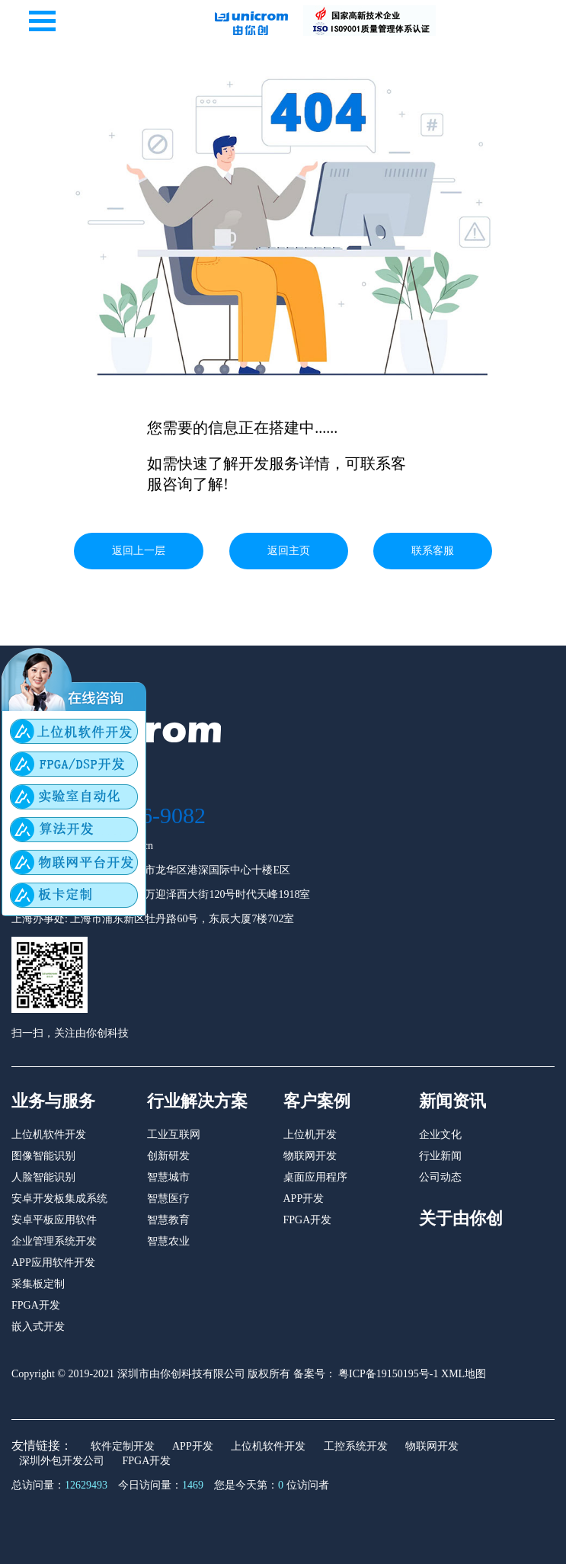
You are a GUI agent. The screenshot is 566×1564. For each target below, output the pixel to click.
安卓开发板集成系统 (59, 1198)
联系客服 (432, 550)
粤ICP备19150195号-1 (387, 1374)
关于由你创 (461, 1218)
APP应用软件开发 (53, 1262)
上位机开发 (310, 1134)
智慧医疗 (168, 1198)
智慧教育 (168, 1220)
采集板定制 (38, 1284)
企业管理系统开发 (54, 1241)
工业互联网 (173, 1134)
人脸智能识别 (43, 1177)
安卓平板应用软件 (54, 1220)
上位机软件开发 (48, 1134)
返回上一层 (138, 550)
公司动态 (440, 1177)
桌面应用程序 (315, 1177)
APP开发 (304, 1198)
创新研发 (168, 1156)
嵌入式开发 (38, 1326)
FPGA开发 (35, 1305)
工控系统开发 (356, 1446)
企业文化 (440, 1134)
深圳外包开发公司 (61, 1460)
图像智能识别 (43, 1156)
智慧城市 (168, 1177)
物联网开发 (310, 1156)
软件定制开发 (123, 1446)
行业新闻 (440, 1156)
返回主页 (288, 550)
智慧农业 (168, 1241)
